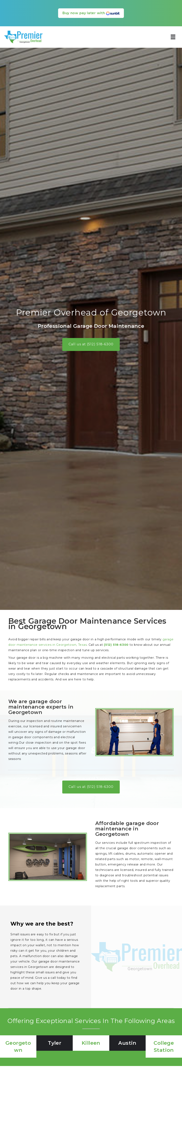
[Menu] (173, 37)
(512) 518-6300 (116, 645)
